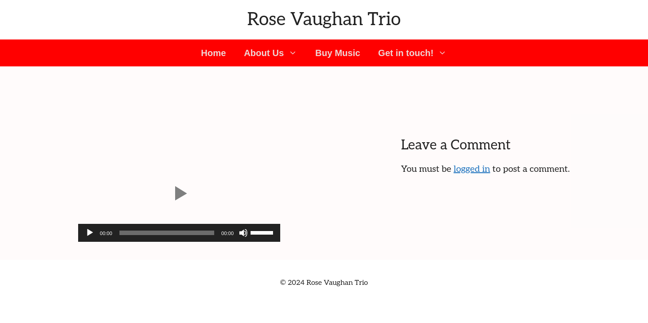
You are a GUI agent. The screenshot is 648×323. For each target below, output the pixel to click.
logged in (472, 169)
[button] (179, 193)
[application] (179, 233)
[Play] (89, 232)
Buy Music (337, 53)
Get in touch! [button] (417, 52)
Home (213, 53)
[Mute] (243, 232)
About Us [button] (275, 52)
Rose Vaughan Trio (324, 20)
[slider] (166, 233)
